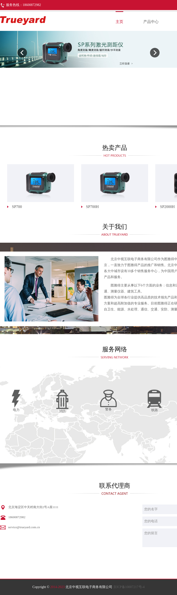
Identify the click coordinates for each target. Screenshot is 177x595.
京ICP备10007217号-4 (129, 587)
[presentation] (22, 52)
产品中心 (151, 22)
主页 (119, 22)
